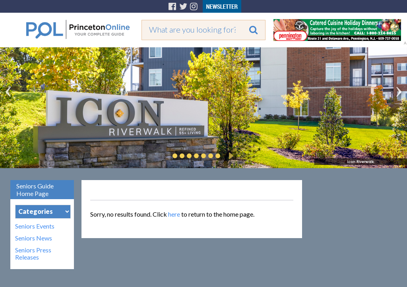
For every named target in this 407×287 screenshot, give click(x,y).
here (174, 214)
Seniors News (33, 238)
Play (229, 155)
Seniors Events (34, 226)
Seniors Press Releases (33, 253)
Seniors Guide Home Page (35, 189)
